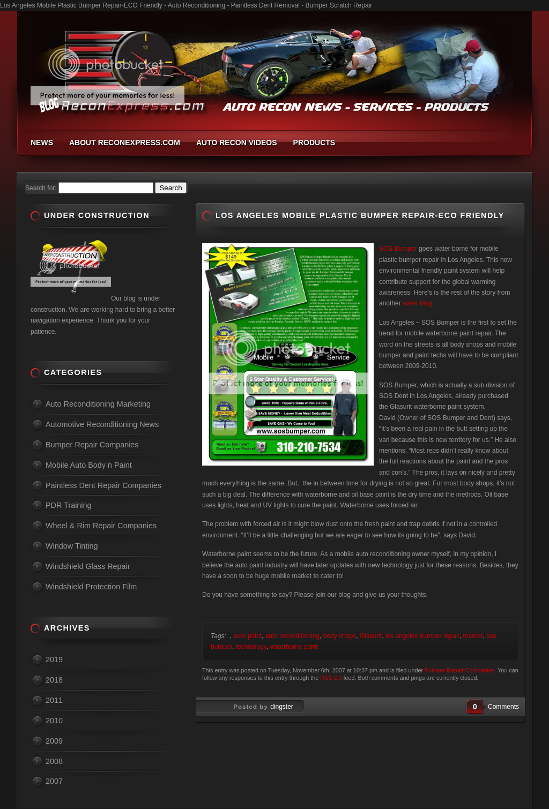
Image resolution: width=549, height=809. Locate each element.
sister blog (417, 303)
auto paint (247, 636)
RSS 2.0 (331, 678)
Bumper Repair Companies (459, 670)
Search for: (41, 188)
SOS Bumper (398, 248)
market (473, 636)
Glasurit (371, 636)
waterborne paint (294, 646)
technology (251, 646)
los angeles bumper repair (422, 636)
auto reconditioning (292, 636)
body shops (339, 636)
